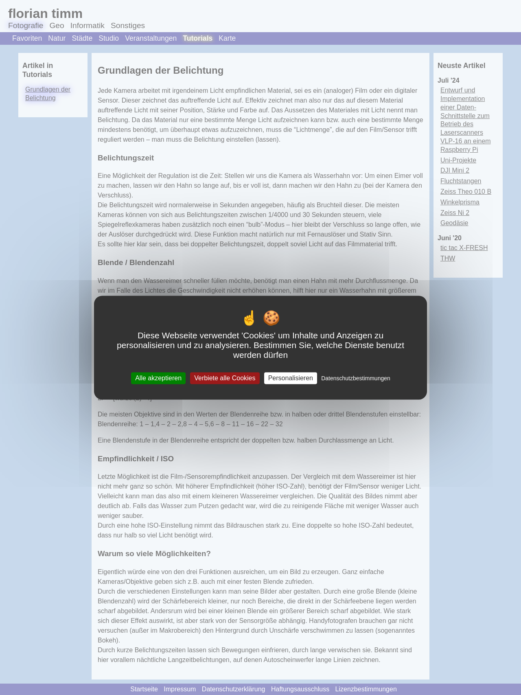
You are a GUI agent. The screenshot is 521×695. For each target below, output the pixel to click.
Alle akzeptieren (158, 378)
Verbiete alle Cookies (224, 378)
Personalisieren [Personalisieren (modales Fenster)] (290, 378)
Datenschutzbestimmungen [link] (355, 378)
